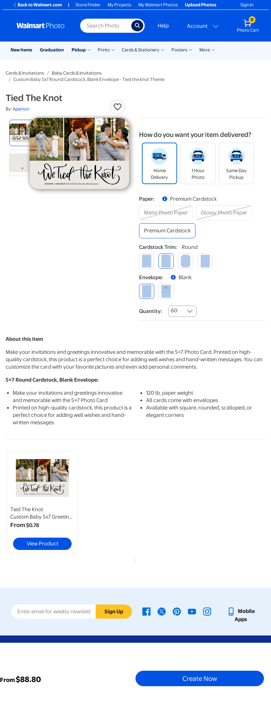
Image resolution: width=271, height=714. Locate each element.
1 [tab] (134, 558)
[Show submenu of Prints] (113, 49)
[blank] (146, 291)
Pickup (79, 49)
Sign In (246, 4)
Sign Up (113, 611)
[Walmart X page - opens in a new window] (161, 611)
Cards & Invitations (25, 73)
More (204, 49)
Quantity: (150, 311)
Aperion (21, 109)
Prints (104, 49)
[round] (166, 261)
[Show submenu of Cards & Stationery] (163, 49)
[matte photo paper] (166, 212)
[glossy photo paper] (224, 212)
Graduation (52, 49)
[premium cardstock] (167, 230)
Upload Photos (200, 4)
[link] (42, 502)
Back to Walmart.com (37, 4)
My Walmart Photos (158, 4)
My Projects (119, 4)
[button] (117, 107)
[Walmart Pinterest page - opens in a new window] (177, 611)
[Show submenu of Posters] (190, 49)
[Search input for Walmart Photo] (105, 26)
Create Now (199, 678)
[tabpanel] (49, 502)
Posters (179, 49)
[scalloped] (205, 261)
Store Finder (88, 4)
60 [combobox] (174, 310)
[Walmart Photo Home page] (40, 25)
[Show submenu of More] (213, 49)
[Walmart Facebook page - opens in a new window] (146, 611)
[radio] (22, 133)
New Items (21, 49)
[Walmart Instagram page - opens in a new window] (207, 611)
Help (163, 26)
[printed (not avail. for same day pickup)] (166, 291)
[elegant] (185, 261)
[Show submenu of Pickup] (89, 49)
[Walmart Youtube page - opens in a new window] (192, 611)
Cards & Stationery (140, 49)
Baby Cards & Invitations (77, 73)
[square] (146, 261)
